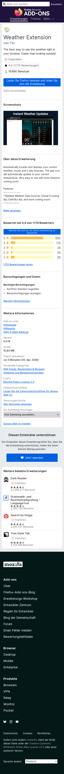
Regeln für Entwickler (18, 611)
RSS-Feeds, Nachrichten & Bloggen (24, 369)
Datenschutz (10, 733)
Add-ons (10, 579)
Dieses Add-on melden (17, 423)
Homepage (9, 324)
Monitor (9, 704)
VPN (6, 691)
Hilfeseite (9, 328)
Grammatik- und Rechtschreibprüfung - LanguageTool (25, 500)
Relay (7, 698)
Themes (36, 18)
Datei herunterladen (14, 90)
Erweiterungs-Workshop (20, 598)
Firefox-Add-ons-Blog (19, 592)
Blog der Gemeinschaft (19, 617)
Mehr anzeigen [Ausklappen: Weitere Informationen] (12, 210)
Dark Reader (19, 478)
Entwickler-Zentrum (17, 605)
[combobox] (26, 4)
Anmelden (56, 4)
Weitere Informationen (16, 301)
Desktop (9, 654)
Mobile (8, 661)
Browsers (10, 685)
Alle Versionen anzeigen (17, 404)
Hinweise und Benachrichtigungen (23, 372)
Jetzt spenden (32, 457)
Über (6, 586)
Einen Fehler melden (17, 630)
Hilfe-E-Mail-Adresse (16, 332)
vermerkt (31, 739)
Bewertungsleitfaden (18, 636)
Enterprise (10, 667)
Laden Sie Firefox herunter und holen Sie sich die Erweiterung (32, 82)
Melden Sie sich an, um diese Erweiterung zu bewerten (32, 231)
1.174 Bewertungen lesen (18, 264)
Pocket (8, 710)
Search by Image (21, 515)
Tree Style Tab (20, 533)
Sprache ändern (12, 761)
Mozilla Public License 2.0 (18, 381)
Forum (7, 624)
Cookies (27, 733)
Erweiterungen (19, 18)
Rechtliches (44, 733)
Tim (12, 43)
